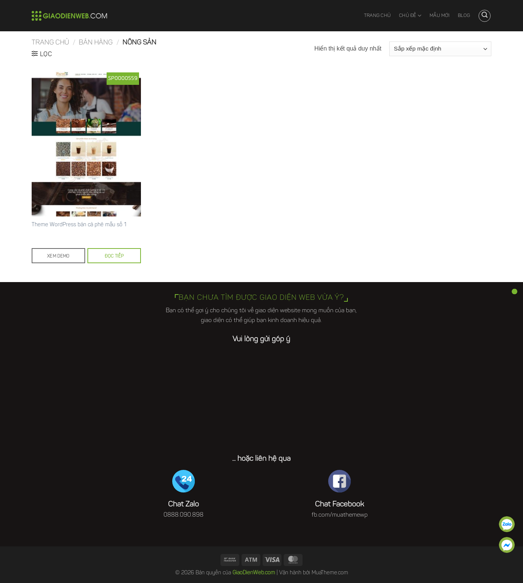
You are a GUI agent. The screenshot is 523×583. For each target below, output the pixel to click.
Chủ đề (410, 15)
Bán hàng (96, 42)
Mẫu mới (440, 16)
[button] (485, 16)
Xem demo (58, 256)
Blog (464, 16)
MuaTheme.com (330, 573)
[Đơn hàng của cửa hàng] (440, 48)
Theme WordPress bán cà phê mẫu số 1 (79, 225)
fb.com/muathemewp (340, 515)
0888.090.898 (183, 515)
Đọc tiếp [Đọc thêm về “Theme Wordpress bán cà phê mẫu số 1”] (114, 256)
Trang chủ (377, 16)
